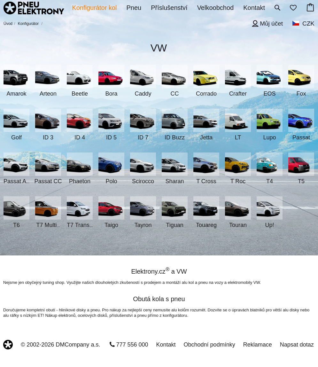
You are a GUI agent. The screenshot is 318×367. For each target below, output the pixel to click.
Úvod (8, 23)
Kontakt (166, 344)
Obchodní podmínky (209, 344)
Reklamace (257, 344)
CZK (308, 23)
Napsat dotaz (297, 344)
